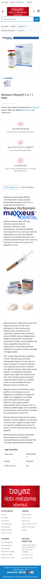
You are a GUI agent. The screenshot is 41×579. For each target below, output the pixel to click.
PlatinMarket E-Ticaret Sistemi (14, 577)
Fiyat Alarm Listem (8, 558)
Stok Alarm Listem (7, 551)
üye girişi (35, 107)
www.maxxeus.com (26, 245)
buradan (27, 110)
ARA (36, 19)
